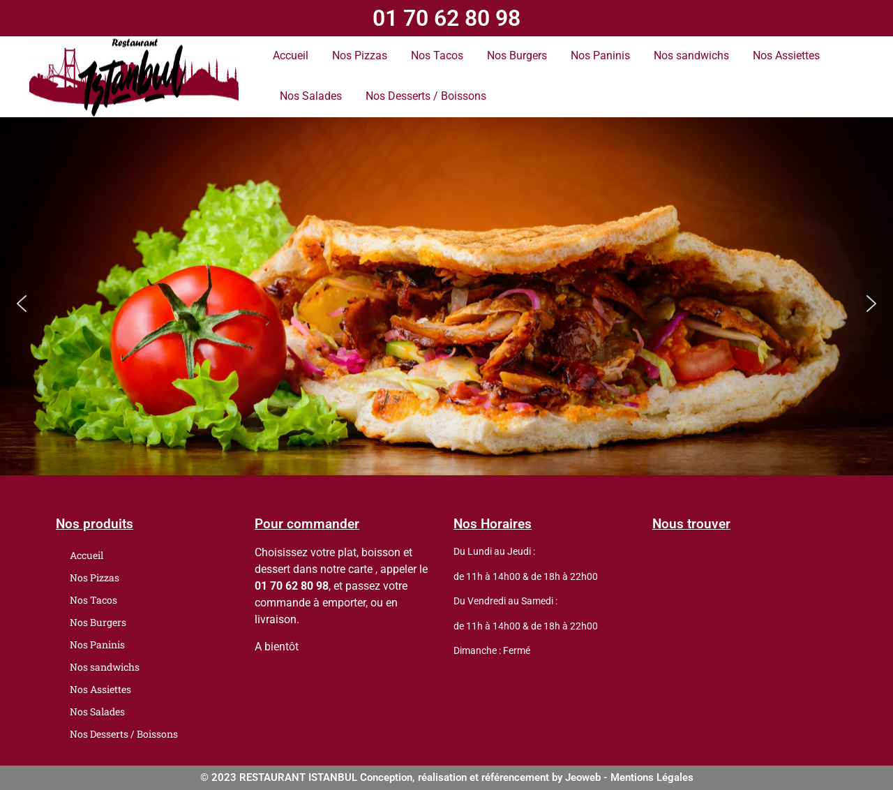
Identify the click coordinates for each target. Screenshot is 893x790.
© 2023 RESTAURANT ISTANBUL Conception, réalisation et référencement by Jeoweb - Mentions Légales (446, 777)
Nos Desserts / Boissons (426, 96)
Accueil (290, 55)
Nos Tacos (437, 55)
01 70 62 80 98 (446, 18)
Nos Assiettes (786, 55)
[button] (21, 303)
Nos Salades (311, 96)
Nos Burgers (517, 55)
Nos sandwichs (691, 55)
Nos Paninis (600, 55)
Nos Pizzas (359, 55)
